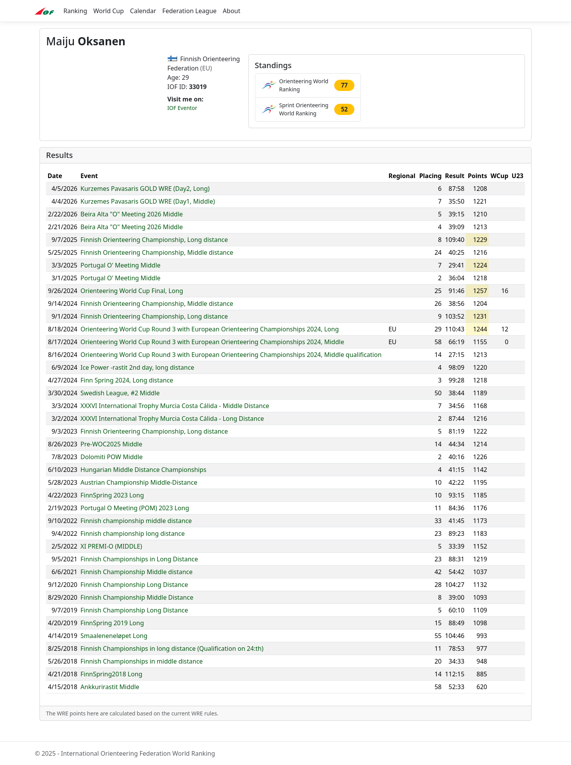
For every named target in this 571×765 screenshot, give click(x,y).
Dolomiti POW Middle (111, 471)
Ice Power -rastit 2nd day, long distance (137, 382)
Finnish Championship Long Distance (134, 599)
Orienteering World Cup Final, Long (131, 305)
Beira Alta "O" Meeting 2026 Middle (131, 229)
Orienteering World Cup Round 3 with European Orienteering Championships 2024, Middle (212, 356)
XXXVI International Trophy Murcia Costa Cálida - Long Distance (172, 433)
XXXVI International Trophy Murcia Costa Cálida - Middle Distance (174, 420)
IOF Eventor (182, 107)
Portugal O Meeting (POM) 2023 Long (134, 522)
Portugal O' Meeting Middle (120, 280)
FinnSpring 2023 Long (112, 510)
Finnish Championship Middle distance (136, 586)
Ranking (75, 11)
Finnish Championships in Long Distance (139, 573)
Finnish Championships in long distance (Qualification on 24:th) (171, 663)
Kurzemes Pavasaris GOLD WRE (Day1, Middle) (147, 216)
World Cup (108, 11)
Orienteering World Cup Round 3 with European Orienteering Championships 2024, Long (209, 344)
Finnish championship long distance (132, 548)
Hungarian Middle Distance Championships (143, 484)
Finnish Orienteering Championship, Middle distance (156, 267)
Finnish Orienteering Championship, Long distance (154, 254)
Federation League (189, 11)
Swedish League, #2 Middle (120, 407)
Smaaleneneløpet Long (113, 650)
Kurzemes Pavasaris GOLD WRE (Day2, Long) (145, 203)
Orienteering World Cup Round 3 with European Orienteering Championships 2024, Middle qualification (230, 369)
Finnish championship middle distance (136, 535)
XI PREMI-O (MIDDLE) (111, 561)
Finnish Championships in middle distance (141, 676)
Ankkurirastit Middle (109, 701)
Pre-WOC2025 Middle (111, 459)
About (231, 11)
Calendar (143, 11)
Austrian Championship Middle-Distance (138, 497)
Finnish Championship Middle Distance (136, 612)
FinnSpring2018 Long (111, 688)
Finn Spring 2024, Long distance (126, 395)
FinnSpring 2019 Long (112, 637)
